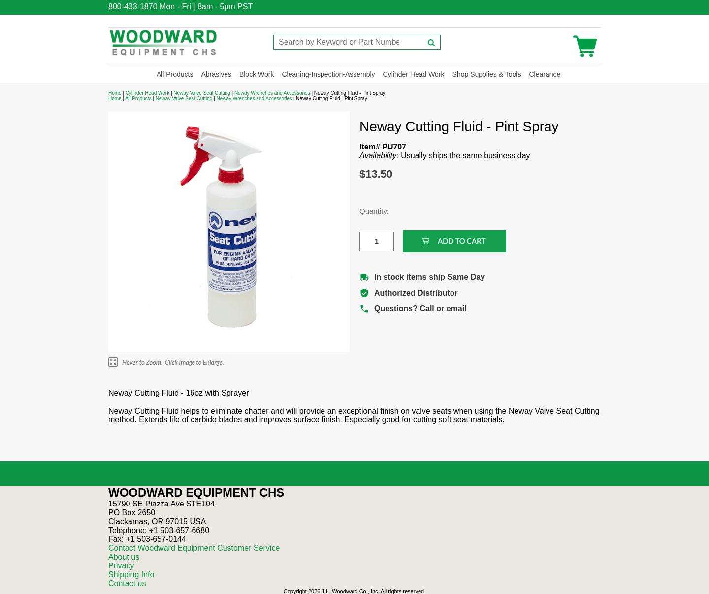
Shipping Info (131, 574)
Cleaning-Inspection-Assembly (328, 74)
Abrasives (216, 74)
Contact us (127, 583)
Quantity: (369, 211)
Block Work (256, 74)
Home (115, 93)
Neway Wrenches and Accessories (272, 93)
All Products (175, 74)
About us (123, 557)
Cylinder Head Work (414, 74)
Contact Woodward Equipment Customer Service (194, 548)
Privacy (121, 566)
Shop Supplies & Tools (486, 74)
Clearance (544, 74)
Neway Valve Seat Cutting (201, 93)
